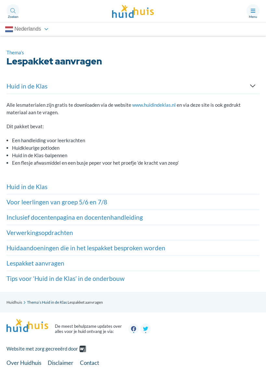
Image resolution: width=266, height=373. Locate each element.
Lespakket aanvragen (35, 263)
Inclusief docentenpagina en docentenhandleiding (74, 217)
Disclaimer (60, 362)
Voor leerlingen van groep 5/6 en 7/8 (56, 202)
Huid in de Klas (54, 302)
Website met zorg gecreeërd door (42, 349)
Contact (89, 362)
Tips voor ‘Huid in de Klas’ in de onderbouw (65, 278)
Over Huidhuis (23, 362)
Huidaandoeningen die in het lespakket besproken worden (85, 248)
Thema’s (15, 52)
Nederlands (23, 29)
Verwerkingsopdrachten (39, 232)
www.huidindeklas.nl (154, 105)
